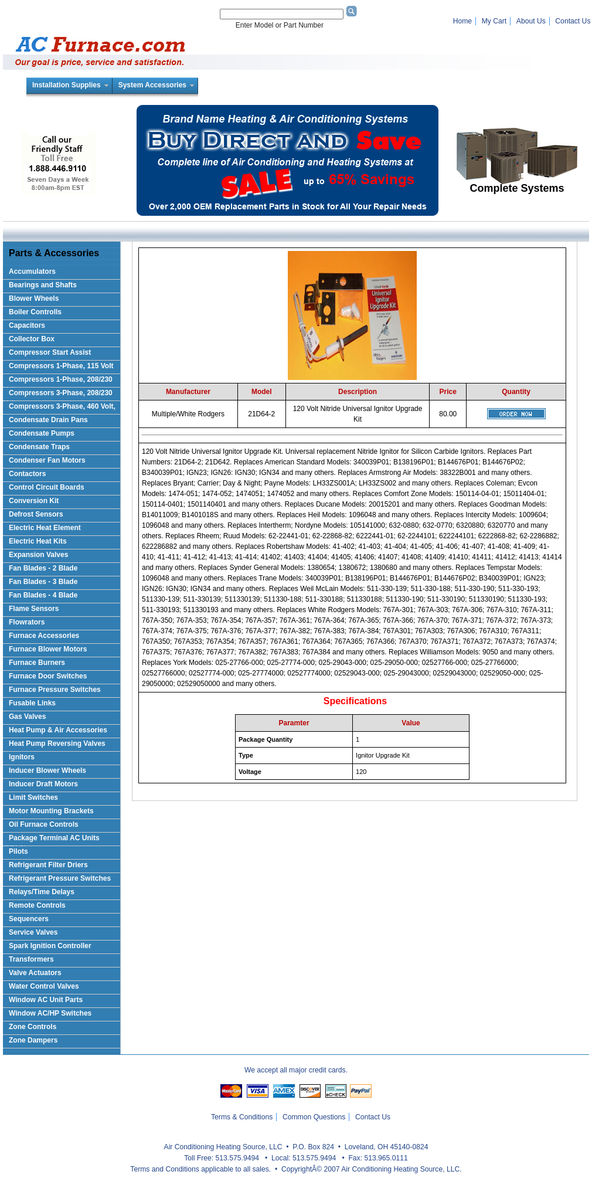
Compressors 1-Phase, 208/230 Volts (58, 381)
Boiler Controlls (35, 312)
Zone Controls (32, 1027)
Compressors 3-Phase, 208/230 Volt (58, 395)
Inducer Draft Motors (43, 784)
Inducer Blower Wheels (47, 770)
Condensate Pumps (41, 433)
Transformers (31, 959)
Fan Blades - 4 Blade (43, 595)
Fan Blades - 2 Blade (43, 568)
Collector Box (32, 339)
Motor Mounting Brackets (51, 811)
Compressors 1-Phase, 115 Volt (61, 366)
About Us (531, 21)
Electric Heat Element (45, 528)
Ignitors (22, 757)
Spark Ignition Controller (50, 946)
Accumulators (32, 271)
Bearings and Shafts (43, 285)
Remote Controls (37, 905)
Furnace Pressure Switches (55, 689)
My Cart (494, 21)
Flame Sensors (34, 609)
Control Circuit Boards (46, 487)
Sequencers (29, 919)
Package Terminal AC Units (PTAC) (51, 840)
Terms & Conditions (242, 1117)
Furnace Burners (37, 662)
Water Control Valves (44, 986)
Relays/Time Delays (41, 892)
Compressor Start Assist (50, 352)
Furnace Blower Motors (48, 649)
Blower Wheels (34, 298)
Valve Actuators (35, 973)
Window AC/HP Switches (50, 1013)
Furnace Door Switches (48, 676)
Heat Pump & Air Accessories (58, 730)
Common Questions (314, 1117)
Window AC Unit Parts (46, 1000)
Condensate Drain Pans (48, 420)
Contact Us (572, 21)
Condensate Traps (39, 447)
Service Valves (33, 932)
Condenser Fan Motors (47, 460)
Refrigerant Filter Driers (48, 865)
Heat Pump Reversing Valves (57, 743)
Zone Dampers (33, 1040)
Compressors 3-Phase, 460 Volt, (62, 406)
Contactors (27, 474)
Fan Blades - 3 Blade (43, 582)
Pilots (18, 851)
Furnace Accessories (44, 636)
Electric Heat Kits (38, 541)
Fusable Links (32, 703)
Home (462, 21)
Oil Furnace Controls (44, 824)
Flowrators (27, 622)
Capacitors (27, 325)
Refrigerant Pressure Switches (60, 878)
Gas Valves (27, 716)
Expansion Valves (38, 555)
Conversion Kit (34, 501)
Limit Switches (33, 797)
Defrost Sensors (36, 514)
